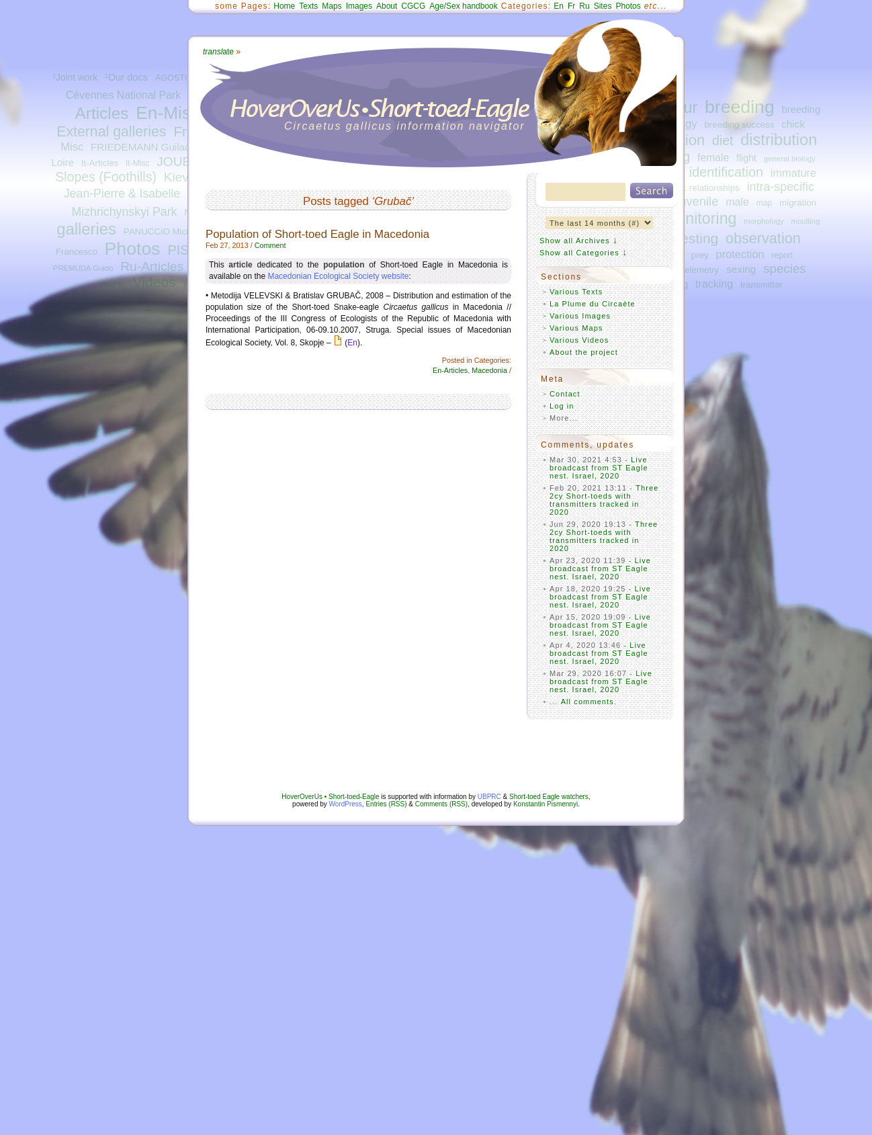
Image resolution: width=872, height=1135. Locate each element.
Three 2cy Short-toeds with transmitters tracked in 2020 (604, 500)
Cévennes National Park (123, 95)
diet (722, 140)
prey (700, 255)
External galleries (111, 132)
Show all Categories (579, 253)
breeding (740, 107)
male (737, 202)
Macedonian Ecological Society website (337, 276)
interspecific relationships (690, 188)
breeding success (739, 125)
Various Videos (579, 340)
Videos (154, 282)
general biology (790, 159)
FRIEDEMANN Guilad (140, 147)
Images (359, 6)
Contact (565, 394)
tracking (714, 284)
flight (746, 158)
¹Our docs (126, 77)
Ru (584, 6)
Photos (133, 249)
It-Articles (99, 163)
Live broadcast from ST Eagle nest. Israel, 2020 (599, 468)
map (764, 203)
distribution (778, 140)
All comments (587, 702)
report (782, 255)
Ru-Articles (151, 266)
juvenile (697, 201)
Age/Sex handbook (463, 6)
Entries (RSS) (385, 804)
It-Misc (137, 163)
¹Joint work (74, 78)
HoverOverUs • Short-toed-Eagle (330, 796)
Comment (270, 245)
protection (740, 254)
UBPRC (489, 796)
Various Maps (576, 328)
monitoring (700, 218)
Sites (603, 6)
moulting (805, 221)
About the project (584, 352)
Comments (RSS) (441, 804)
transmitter (761, 285)
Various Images (580, 316)
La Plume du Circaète (593, 304)
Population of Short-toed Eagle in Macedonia (317, 234)
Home (284, 6)
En (559, 6)
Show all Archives (574, 241)
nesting (695, 238)
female (713, 157)
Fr (571, 6)
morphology (763, 221)
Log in (562, 406)
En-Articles (450, 370)
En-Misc (168, 113)
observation (763, 238)
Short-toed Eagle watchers (548, 796)
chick (793, 124)
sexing (741, 269)
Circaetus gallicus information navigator (404, 126)
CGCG (413, 6)
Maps (331, 6)
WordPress (345, 804)
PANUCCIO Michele (163, 231)
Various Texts (576, 292)
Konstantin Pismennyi (545, 804)
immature (793, 173)
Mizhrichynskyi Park (124, 211)
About (386, 6)
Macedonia (489, 370)
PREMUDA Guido (83, 268)
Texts (308, 6)
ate (218, 51)
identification (726, 172)
